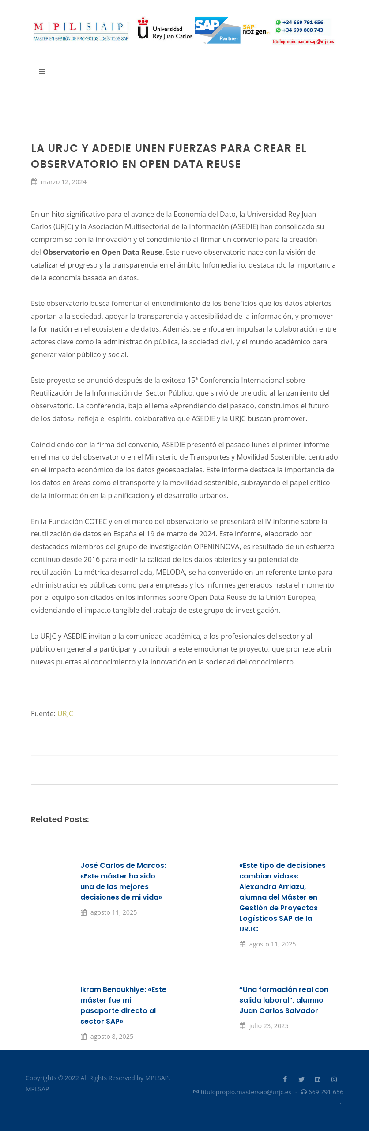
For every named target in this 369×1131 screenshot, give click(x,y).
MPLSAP (37, 1089)
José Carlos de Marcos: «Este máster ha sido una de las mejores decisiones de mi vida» (123, 881)
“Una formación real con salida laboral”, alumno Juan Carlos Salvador (283, 1000)
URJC (65, 713)
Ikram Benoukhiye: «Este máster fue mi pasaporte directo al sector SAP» (123, 1005)
